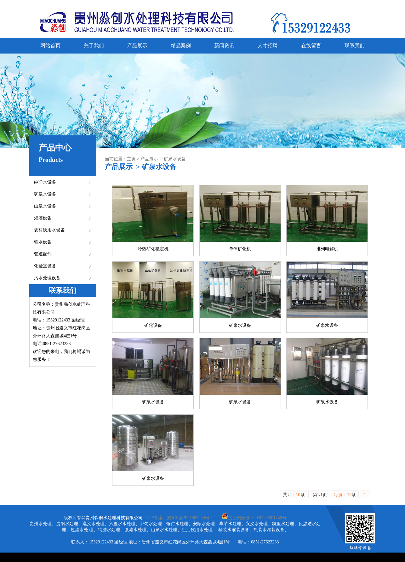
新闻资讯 (224, 45)
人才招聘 (268, 45)
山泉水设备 (45, 206)
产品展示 (137, 45)
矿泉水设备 (45, 194)
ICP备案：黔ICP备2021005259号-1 (180, 517)
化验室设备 (45, 266)
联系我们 (355, 45)
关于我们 (94, 45)
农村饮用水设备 (49, 230)
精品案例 (181, 45)
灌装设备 (43, 218)
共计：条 (294, 494)
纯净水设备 (45, 182)
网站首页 (50, 45)
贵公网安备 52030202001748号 (254, 517)
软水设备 (43, 242)
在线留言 (311, 45)
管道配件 (43, 254)
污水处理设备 (47, 277)
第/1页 (320, 494)
